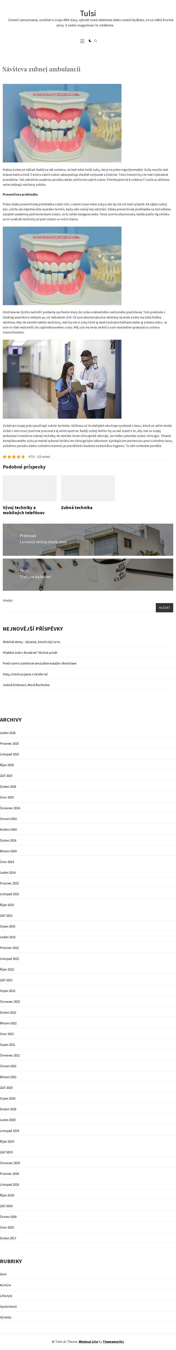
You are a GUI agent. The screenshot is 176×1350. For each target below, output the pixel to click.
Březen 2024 (8, 851)
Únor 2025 (7, 797)
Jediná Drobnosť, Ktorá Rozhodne (26, 685)
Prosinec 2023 (9, 883)
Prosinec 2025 (9, 744)
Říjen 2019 (7, 1141)
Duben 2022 (8, 1012)
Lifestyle (6, 1296)
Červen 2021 (8, 1066)
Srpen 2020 (7, 1098)
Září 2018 (6, 1206)
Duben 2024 (8, 840)
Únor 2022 (7, 1034)
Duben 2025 (8, 787)
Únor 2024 (7, 862)
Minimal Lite (88, 1341)
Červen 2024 (8, 819)
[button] (90, 41)
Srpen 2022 (7, 991)
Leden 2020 (7, 1120)
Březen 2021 (8, 1077)
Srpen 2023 (7, 926)
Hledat (8, 600)
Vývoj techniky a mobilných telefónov (24, 510)
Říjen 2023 (7, 905)
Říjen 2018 (7, 1195)
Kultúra (5, 1285)
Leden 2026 (7, 733)
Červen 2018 (8, 1217)
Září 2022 (6, 980)
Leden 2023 (7, 937)
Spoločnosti (8, 1307)
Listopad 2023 (9, 894)
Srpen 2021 (7, 1045)
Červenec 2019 (10, 1163)
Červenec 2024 (10, 808)
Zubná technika (76, 507)
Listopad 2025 (9, 754)
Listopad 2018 (9, 1185)
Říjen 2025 (7, 765)
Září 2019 (6, 1152)
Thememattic (113, 1341)
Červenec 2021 (10, 1055)
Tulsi (88, 13)
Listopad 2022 (9, 959)
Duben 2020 (8, 1109)
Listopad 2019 (9, 1131)
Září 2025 (6, 776)
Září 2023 (6, 916)
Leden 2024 (7, 873)
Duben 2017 (8, 1238)
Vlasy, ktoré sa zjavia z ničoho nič (25, 674)
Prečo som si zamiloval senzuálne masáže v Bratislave (40, 663)
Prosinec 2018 (9, 1174)
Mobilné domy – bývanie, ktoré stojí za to (31, 642)
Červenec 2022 (10, 1002)
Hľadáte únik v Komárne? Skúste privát (30, 653)
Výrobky (5, 1317)
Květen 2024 (8, 829)
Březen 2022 (8, 1023)
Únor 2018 (7, 1227)
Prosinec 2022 (9, 948)
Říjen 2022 (7, 969)
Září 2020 (6, 1088)
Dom (3, 1274)
